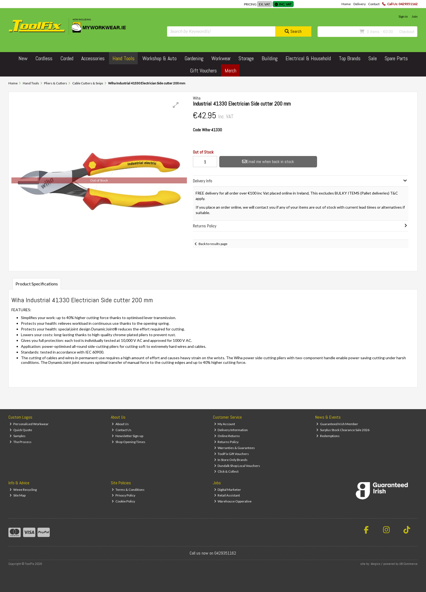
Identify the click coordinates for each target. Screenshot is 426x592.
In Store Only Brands (231, 460)
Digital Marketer (227, 490)
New (22, 58)
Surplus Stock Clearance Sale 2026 (342, 430)
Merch (230, 70)
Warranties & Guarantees (234, 448)
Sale (372, 58)
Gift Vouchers (203, 70)
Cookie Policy (123, 501)
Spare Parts (396, 58)
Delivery (359, 4)
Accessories (93, 58)
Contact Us (121, 430)
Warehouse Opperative (233, 501)
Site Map (18, 495)
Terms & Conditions (128, 490)
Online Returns (227, 436)
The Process (21, 442)
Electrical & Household (308, 58)
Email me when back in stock (268, 161)
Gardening (193, 58)
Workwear (221, 58)
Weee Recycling (23, 490)
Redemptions (328, 436)
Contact (374, 4)
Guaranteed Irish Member (337, 424)
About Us (120, 424)
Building (270, 58)
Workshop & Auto (159, 58)
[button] (175, 105)
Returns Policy (226, 442)
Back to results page (213, 244)
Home (346, 4)
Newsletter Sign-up (127, 436)
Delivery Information (231, 430)
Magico (375, 564)
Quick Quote (21, 430)
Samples (18, 436)
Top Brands (350, 58)
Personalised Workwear (29, 424)
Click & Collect (226, 471)
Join (415, 16)
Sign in (403, 16)
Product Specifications (36, 283)
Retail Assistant (227, 495)
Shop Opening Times (128, 442)
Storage (246, 58)
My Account (224, 424)
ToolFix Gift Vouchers (231, 454)
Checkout (407, 31)
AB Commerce (408, 564)
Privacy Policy (123, 495)
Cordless (43, 58)
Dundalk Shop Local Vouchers (237, 466)
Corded (66, 58)
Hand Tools (123, 58)
